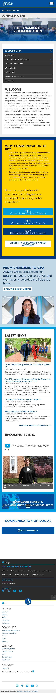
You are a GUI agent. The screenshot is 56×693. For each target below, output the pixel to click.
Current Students (34, 571)
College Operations (8, 583)
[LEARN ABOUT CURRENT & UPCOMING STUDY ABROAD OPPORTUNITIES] (28, 501)
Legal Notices (27, 691)
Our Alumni (10, 72)
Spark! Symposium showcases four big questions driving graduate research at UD (27, 380)
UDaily (4, 617)
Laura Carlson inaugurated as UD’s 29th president (27, 364)
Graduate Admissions (9, 633)
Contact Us (5, 668)
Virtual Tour (5, 620)
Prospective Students (18, 571)
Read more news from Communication (35, 425)
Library (4, 639)
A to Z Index (6, 660)
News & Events (6, 574)
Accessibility (35, 691)
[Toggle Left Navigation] (51, 51)
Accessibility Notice (8, 649)
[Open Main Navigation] (51, 3)
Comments (19, 691)
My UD (4, 654)
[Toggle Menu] (51, 59)
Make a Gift (10, 81)
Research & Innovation (22, 574)
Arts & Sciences (10, 10)
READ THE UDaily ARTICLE (17, 289)
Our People (10, 68)
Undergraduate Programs (17, 59)
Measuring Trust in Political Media (20, 411)
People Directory (7, 651)
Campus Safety (7, 657)
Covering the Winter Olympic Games (22, 399)
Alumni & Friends (37, 574)
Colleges (5, 636)
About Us (9, 55)
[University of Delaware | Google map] (33, 672)
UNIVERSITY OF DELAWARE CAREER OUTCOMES (28, 243)
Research (5, 641)
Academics (46, 571)
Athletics (4, 615)
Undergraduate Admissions (11, 630)
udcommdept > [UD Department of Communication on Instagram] (28, 530)
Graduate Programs (14, 64)
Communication (12, 51)
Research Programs (14, 76)
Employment (6, 623)
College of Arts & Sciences (16, 566)
